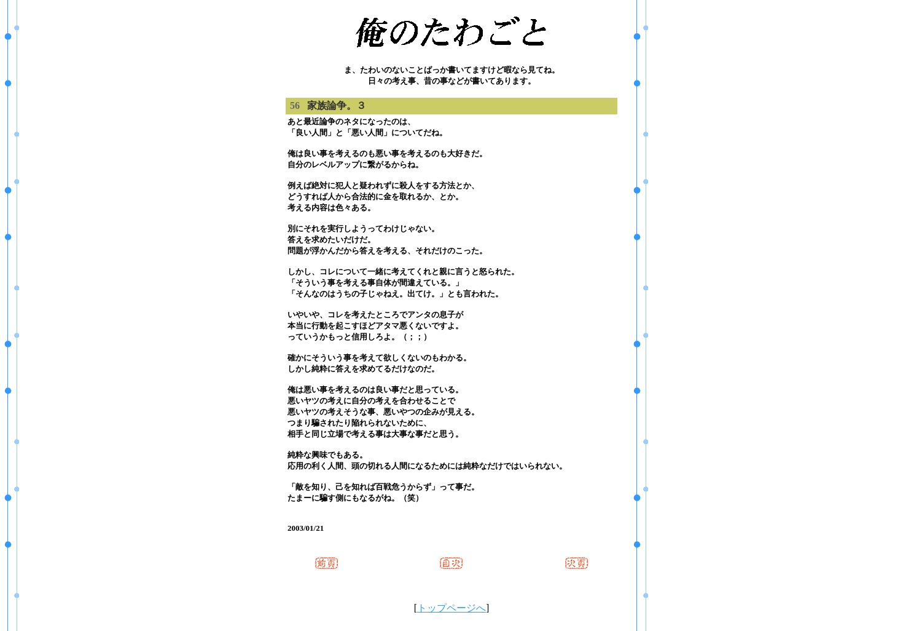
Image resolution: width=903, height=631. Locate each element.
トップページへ (451, 608)
